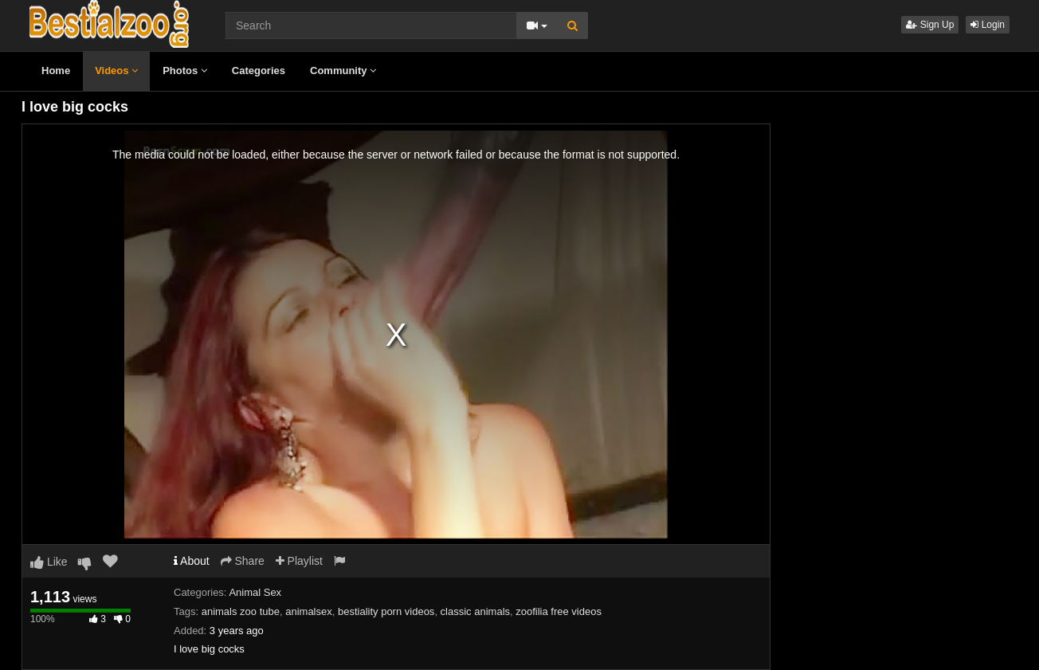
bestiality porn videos (386, 611)
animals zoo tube (241, 611)
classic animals (475, 611)
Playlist (299, 560)
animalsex (308, 611)
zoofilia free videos (559, 611)
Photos (185, 70)
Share (243, 560)
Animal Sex (255, 592)
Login (987, 24)
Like (49, 561)
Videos (116, 70)
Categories (258, 70)
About (192, 560)
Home (55, 70)
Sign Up (930, 24)
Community (343, 70)
